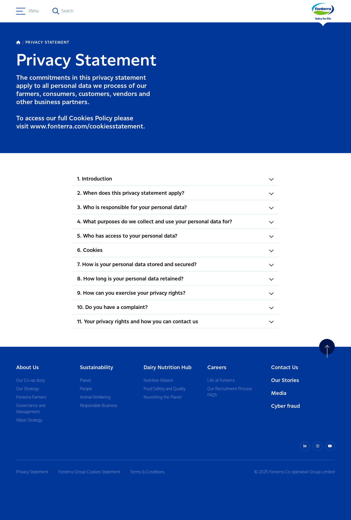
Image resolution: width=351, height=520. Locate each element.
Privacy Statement (32, 472)
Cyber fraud (285, 406)
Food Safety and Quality (165, 389)
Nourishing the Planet (163, 397)
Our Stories (285, 380)
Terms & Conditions (147, 472)
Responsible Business (98, 406)
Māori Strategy (29, 420)
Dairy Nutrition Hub (167, 367)
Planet (85, 381)
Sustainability (96, 367)
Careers (216, 367)
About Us (27, 367)
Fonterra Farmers (31, 397)
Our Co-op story (30, 381)
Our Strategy (27, 389)
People (86, 389)
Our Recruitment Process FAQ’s (229, 392)
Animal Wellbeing (95, 397)
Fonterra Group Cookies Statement (89, 472)
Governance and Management (30, 409)
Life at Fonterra (220, 381)
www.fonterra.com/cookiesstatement (86, 126)
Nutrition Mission (158, 381)
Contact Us (284, 367)
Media (278, 393)
